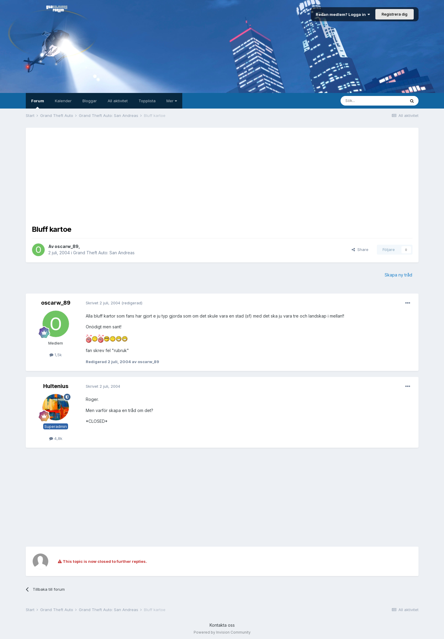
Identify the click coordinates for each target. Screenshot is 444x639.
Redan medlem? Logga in (343, 14)
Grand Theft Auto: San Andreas (104, 252)
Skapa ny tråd (398, 274)
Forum (37, 103)
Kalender (63, 100)
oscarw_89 (67, 246)
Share (360, 249)
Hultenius (55, 386)
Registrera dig (394, 14)
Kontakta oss (222, 625)
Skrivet (103, 302)
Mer (171, 100)
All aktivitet (118, 100)
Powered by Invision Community (222, 632)
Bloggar (89, 100)
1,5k (55, 354)
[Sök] (373, 101)
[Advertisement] (222, 176)
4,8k (55, 438)
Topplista (147, 100)
